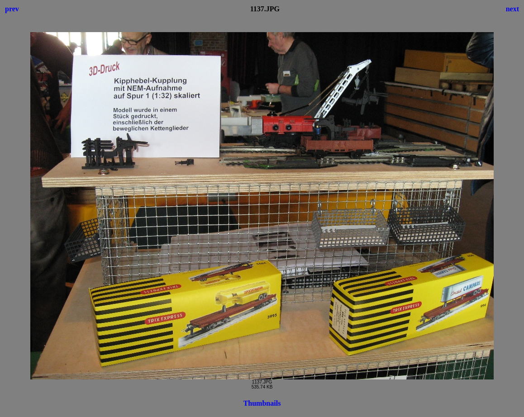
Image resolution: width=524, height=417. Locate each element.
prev (12, 9)
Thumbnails (262, 403)
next (512, 9)
